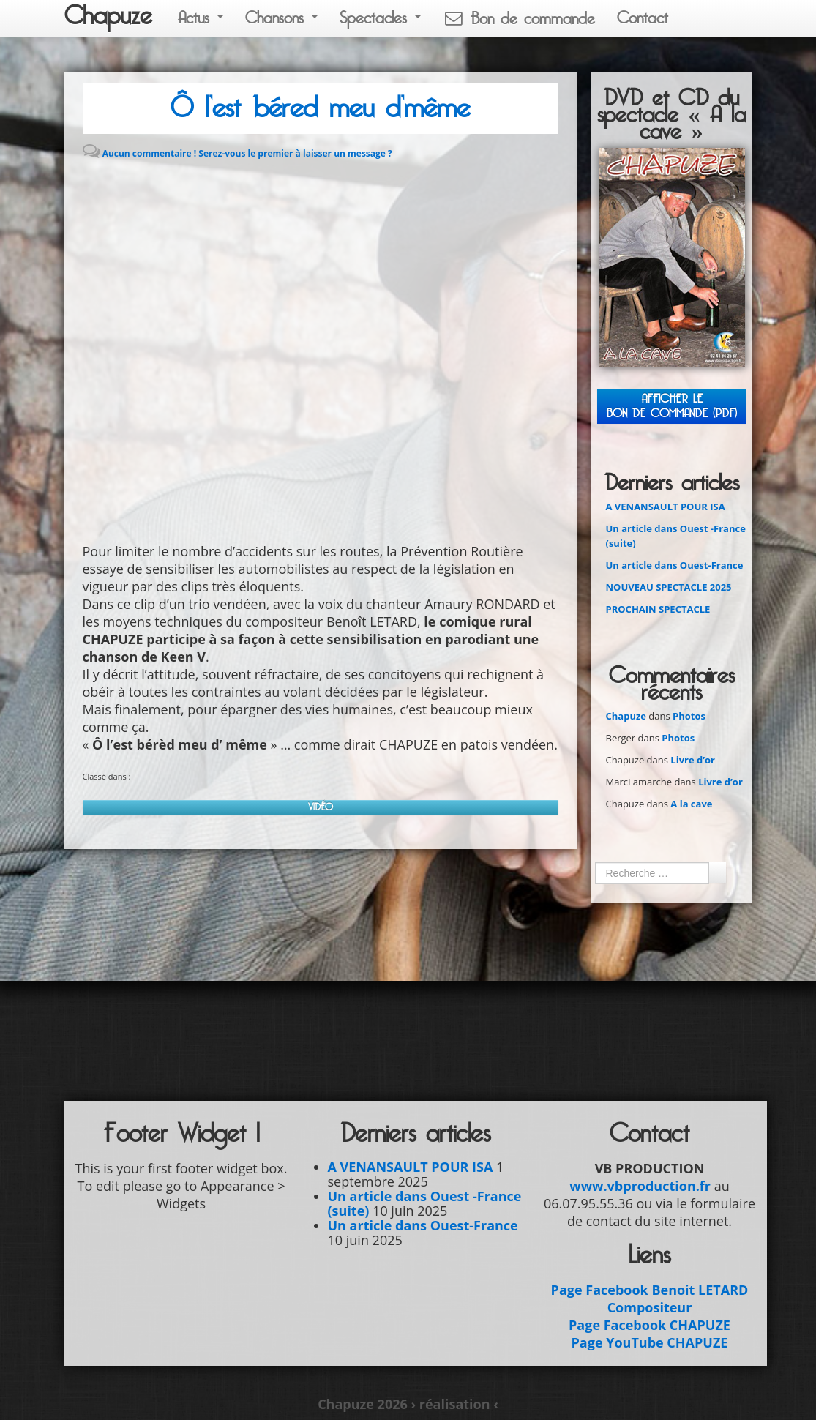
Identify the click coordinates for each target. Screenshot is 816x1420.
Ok (717, 872)
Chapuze (108, 16)
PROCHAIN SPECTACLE (658, 609)
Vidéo (320, 807)
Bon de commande (519, 18)
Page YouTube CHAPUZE (650, 1342)
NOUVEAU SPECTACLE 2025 (669, 587)
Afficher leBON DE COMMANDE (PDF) (671, 406)
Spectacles (380, 18)
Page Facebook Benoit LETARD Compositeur (650, 1298)
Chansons (281, 18)
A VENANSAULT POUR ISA (665, 506)
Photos (689, 715)
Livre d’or (692, 759)
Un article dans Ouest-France (675, 565)
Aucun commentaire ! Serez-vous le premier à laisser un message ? (247, 153)
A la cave (691, 803)
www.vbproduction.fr (640, 1186)
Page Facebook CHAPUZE (649, 1325)
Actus (200, 18)
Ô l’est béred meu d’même (320, 108)
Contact (642, 18)
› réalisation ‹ (454, 1404)
